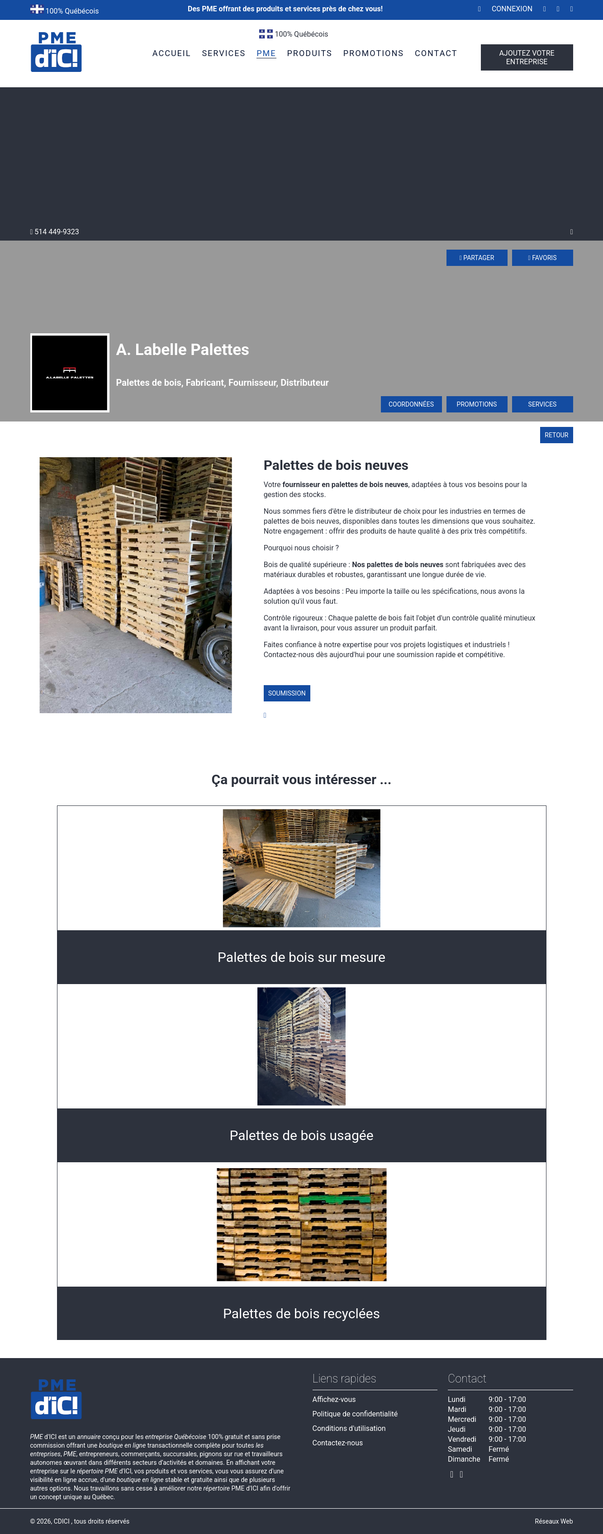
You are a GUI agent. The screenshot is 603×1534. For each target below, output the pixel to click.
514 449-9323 (54, 231)
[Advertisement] (301, 159)
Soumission (287, 693)
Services (542, 404)
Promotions (477, 404)
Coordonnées (411, 404)
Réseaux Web (554, 1521)
